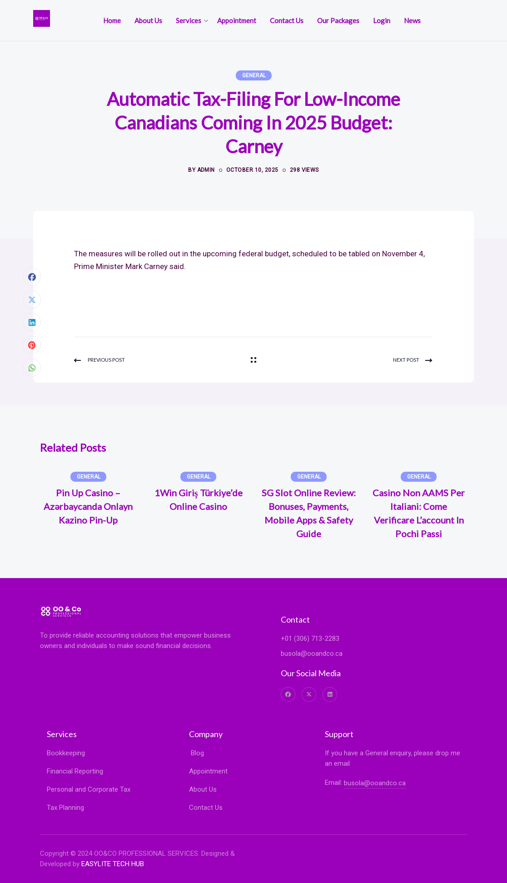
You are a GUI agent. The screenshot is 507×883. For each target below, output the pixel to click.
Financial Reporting (75, 771)
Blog (196, 753)
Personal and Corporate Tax (88, 789)
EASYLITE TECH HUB (112, 864)
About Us (203, 789)
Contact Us (206, 807)
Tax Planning (65, 807)
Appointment (208, 771)
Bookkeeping (66, 753)
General (254, 75)
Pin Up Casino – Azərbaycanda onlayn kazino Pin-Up (88, 506)
